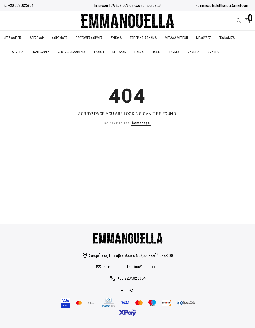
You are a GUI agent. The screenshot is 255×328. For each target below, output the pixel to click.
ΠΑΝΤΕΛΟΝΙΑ (41, 52)
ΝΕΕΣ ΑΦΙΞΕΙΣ (13, 38)
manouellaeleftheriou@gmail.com (131, 266)
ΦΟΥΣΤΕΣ (18, 52)
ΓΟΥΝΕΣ (174, 52)
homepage (141, 123)
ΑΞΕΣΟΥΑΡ (37, 38)
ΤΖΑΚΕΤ (99, 52)
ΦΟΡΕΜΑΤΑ (60, 38)
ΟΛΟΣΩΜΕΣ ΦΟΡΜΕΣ (89, 38)
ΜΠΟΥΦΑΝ (119, 52)
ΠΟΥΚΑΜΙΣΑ (227, 38)
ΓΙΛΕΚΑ (139, 52)
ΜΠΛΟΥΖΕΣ (203, 38)
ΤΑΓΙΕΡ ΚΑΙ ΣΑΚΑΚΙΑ (143, 38)
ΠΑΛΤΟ (156, 52)
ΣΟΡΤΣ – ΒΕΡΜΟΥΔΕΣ (72, 52)
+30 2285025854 (18, 5)
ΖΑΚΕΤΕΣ (194, 52)
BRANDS (213, 52)
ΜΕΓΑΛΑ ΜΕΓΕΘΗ (176, 38)
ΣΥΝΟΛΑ (116, 38)
